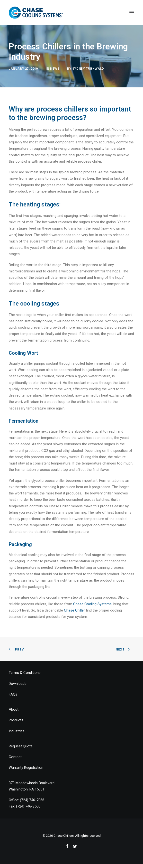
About (13, 709)
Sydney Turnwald (88, 68)
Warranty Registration (26, 767)
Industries (17, 731)
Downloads (18, 683)
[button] (132, 12)
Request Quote (21, 746)
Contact (15, 757)
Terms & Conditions (25, 672)
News (54, 68)
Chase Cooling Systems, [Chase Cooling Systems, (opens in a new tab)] (92, 604)
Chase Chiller (74, 610)
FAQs (13, 694)
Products (16, 720)
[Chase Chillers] (36, 13)
